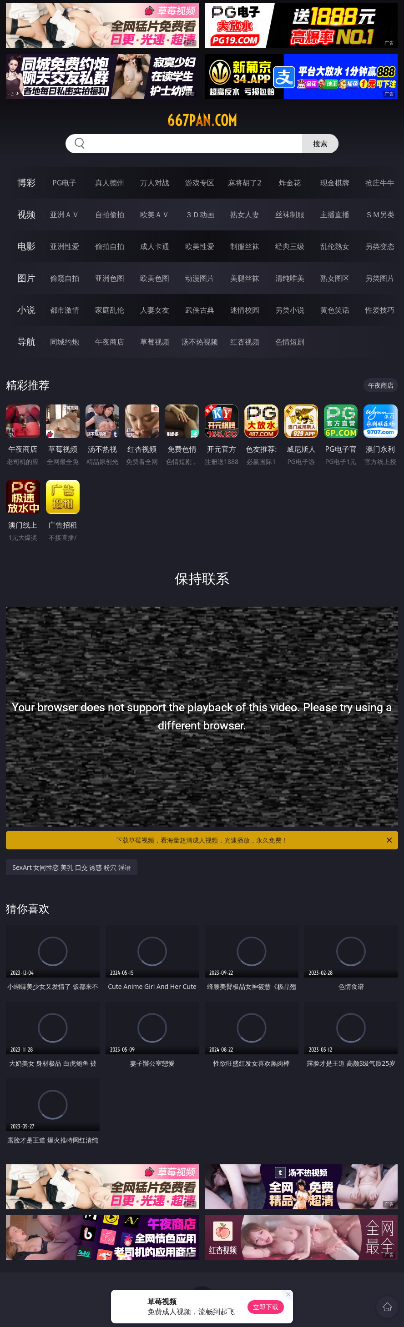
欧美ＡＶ (154, 215)
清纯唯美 (289, 278)
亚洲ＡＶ (64, 215)
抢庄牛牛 (379, 183)
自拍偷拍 (109, 215)
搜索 (320, 144)
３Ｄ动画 (199, 215)
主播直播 (334, 215)
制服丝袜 (244, 246)
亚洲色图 (109, 278)
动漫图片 (199, 278)
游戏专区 (199, 183)
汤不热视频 (200, 342)
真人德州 (109, 183)
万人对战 (154, 183)
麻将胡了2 (244, 183)
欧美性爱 (199, 246)
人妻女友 (154, 310)
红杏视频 (244, 342)
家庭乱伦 (109, 310)
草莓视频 (154, 342)
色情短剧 (289, 342)
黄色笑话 (334, 310)
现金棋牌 (334, 183)
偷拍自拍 (109, 246)
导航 (26, 341)
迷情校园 (244, 310)
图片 (26, 278)
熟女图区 (334, 278)
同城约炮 (64, 342)
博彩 (26, 182)
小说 (26, 310)
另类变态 (379, 246)
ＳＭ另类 (379, 215)
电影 (26, 246)
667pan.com (202, 120)
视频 (26, 214)
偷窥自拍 (64, 278)
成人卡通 (154, 246)
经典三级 (289, 246)
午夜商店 (109, 342)
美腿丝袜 (244, 278)
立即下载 (265, 1306)
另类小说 (289, 310)
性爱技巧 (379, 310)
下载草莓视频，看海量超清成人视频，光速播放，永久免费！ (255, 840)
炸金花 (290, 183)
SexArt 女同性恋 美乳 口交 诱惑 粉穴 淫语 (71, 867)
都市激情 (64, 310)
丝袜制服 (289, 215)
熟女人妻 (244, 215)
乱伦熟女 (334, 246)
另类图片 (379, 278)
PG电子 (64, 183)
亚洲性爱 (64, 246)
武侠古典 (199, 310)
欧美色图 (154, 278)
